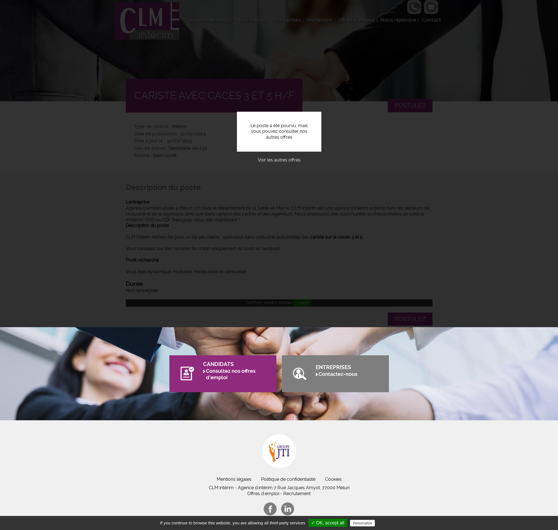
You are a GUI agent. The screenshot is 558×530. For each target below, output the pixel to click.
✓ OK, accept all (327, 522)
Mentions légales (234, 479)
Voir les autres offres (279, 160)
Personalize (362, 523)
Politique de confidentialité (288, 479)
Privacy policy (390, 523)
